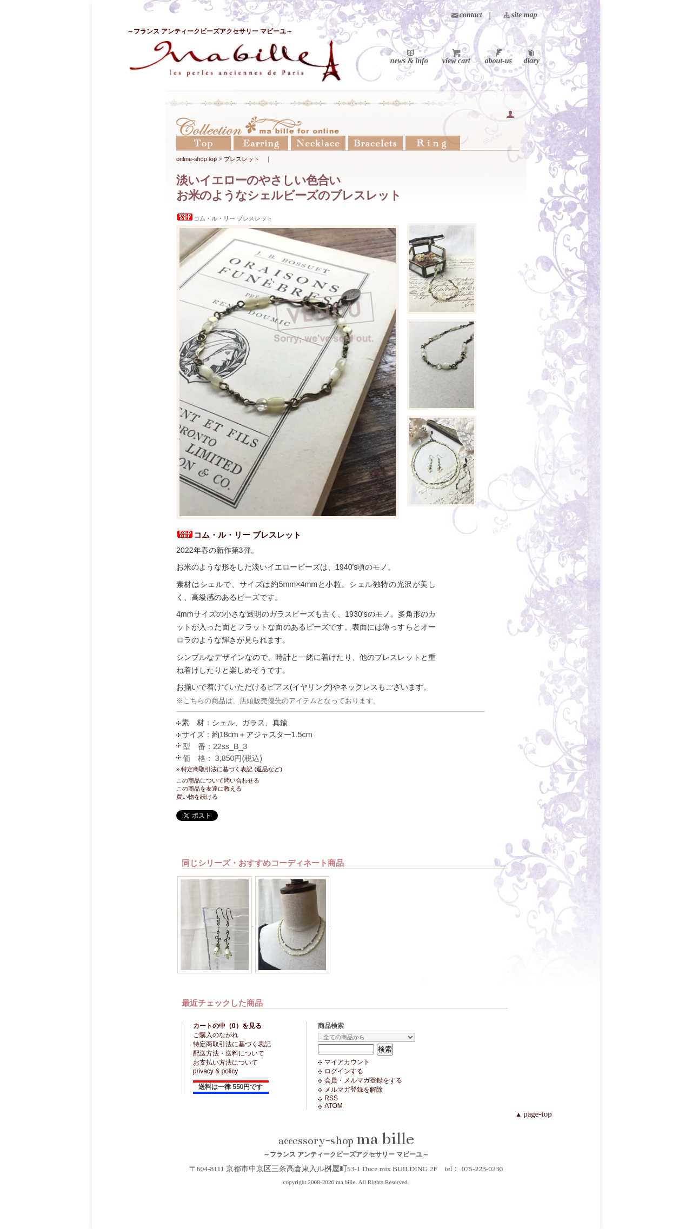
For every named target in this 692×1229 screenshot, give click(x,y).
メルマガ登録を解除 (353, 1089)
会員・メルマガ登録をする (363, 1080)
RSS (331, 1098)
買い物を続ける (197, 796)
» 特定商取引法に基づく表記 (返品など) (229, 769)
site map (524, 15)
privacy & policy (215, 1071)
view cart (456, 61)
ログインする (343, 1071)
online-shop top (196, 159)
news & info (409, 61)
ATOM (333, 1106)
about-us (498, 61)
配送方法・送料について (228, 1053)
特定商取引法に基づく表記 (232, 1044)
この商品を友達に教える (209, 788)
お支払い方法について (225, 1062)
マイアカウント (347, 1062)
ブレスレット (242, 159)
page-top (533, 1114)
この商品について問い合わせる (218, 780)
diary (531, 61)
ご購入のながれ (215, 1035)
